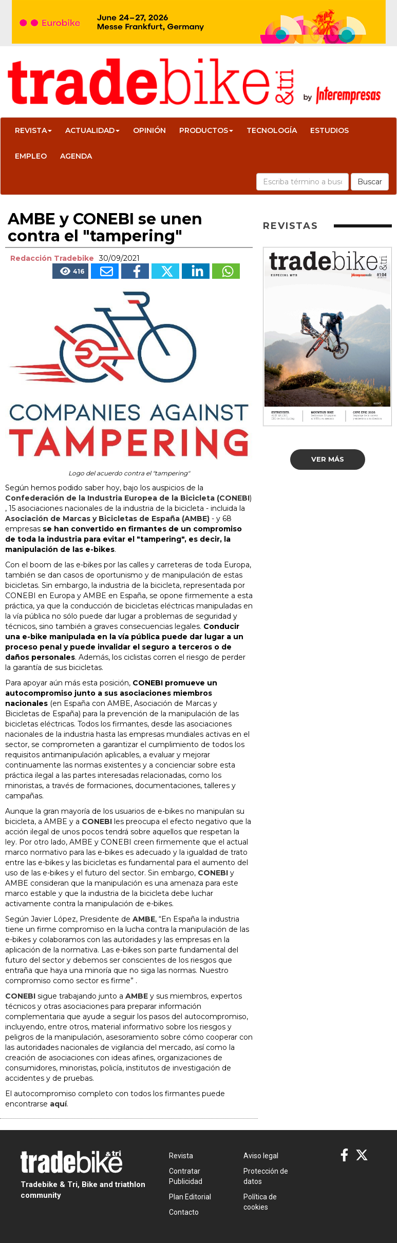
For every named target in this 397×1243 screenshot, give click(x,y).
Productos (206, 130)
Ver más (327, 459)
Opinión (149, 130)
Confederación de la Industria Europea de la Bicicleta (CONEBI (127, 498)
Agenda (76, 156)
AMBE (144, 919)
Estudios (329, 130)
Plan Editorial (190, 1197)
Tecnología (272, 130)
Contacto (184, 1212)
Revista (33, 130)
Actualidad (92, 130)
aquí (58, 1103)
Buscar (369, 181)
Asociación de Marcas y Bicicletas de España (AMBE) (107, 518)
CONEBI (97, 821)
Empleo (31, 156)
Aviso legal (260, 1156)
